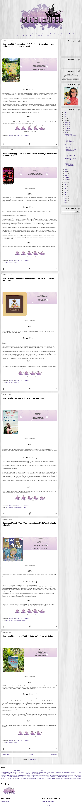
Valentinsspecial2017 (68, 778)
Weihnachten (14, 779)
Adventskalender (37, 770)
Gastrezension (18, 773)
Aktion (42, 771)
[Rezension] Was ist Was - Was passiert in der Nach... (70, 155)
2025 (65, 114)
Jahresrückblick (3, 775)
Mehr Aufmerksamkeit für (13, 776)
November (67, 124)
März (66, 175)
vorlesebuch (75, 778)
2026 (65, 112)
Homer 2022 (64, 773)
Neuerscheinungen (41, 776)
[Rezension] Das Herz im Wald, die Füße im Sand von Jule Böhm (27, 636)
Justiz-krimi (15, 775)
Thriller (15, 262)
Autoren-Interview (59, 771)
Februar (67, 177)
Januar (66, 179)
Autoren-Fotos (35, 34)
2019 (65, 186)
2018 (65, 188)
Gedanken (23, 773)
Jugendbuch (10, 775)
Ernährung (66, 772)
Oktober (67, 126)
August (66, 130)
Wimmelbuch (30, 779)
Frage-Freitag (6, 773)
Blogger (49, 805)
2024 (65, 116)
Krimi (50, 775)
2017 (65, 190)
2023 (65, 118)
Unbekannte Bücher (60, 778)
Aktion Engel (47, 771)
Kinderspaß (33, 775)
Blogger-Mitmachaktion (6, 772)
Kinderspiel (37, 775)
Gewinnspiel (37, 773)
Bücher (24, 772)
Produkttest (78, 776)
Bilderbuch (11, 138)
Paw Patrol (68, 776)
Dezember (67, 122)
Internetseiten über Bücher (75, 773)
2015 (65, 194)
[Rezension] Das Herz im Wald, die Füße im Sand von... (70, 160)
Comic (52, 772)
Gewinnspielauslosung (45, 773)
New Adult (53, 776)
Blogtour (13, 772)
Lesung (75, 775)
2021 (65, 182)
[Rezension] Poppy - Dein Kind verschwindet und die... (69, 140)
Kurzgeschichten (60, 775)
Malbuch (2, 776)
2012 (65, 200)
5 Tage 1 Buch (26, 770)
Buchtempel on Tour (29, 36)
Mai (66, 171)
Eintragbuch (62, 772)
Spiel (45, 778)
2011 (65, 202)
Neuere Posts (5, 754)
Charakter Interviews (46, 772)
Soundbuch (39, 778)
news (57, 776)
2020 (65, 184)
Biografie (79, 770)
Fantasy (76, 772)
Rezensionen (24, 34)
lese (64, 775)
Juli (66, 132)
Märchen (5, 776)
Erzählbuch (73, 772)
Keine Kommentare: (25, 135)
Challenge (40, 772)
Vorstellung (79, 778)
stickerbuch (49, 778)
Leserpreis (67, 775)
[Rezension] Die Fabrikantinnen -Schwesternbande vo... (69, 165)
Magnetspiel (79, 775)
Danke (68, 36)
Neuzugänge (48, 776)
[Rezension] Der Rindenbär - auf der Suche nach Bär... (70, 146)
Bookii (16, 772)
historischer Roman (13, 507)
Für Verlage (61, 36)
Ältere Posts (54, 754)
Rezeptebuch (15, 778)
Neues (8, 34)
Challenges (41, 36)
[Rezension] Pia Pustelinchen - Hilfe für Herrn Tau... (70, 136)
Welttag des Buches (21, 779)
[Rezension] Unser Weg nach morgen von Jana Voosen (23, 398)
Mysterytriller (35, 776)
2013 (65, 198)
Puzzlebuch (3, 778)
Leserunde (71, 775)
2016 (65, 192)
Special (43, 778)
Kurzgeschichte (54, 775)
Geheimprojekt (29, 773)
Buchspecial (28, 772)
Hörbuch (68, 773)
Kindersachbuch (17, 620)
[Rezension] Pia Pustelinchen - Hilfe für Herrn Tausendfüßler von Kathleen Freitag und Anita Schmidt (28, 45)
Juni (66, 169)
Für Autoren (51, 36)
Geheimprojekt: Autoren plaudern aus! (54, 34)
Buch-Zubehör (20, 772)
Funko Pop (13, 773)
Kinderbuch (16, 138)
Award (64, 770)
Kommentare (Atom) (32, 759)
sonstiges (34, 778)
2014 (65, 196)
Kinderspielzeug (42, 775)
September (67, 128)
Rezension (21, 138)
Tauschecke (17, 36)
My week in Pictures (29, 776)
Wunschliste (73, 34)
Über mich (15, 34)
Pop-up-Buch (73, 776)
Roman (24, 507)
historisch (52, 773)
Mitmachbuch (21, 776)
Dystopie (55, 772)
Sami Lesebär (29, 778)
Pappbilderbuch (62, 776)
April (66, 173)
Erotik (69, 772)
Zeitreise (38, 779)
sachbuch (24, 778)
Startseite (30, 754)
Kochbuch (47, 775)
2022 (7, 138)
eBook (58, 772)
